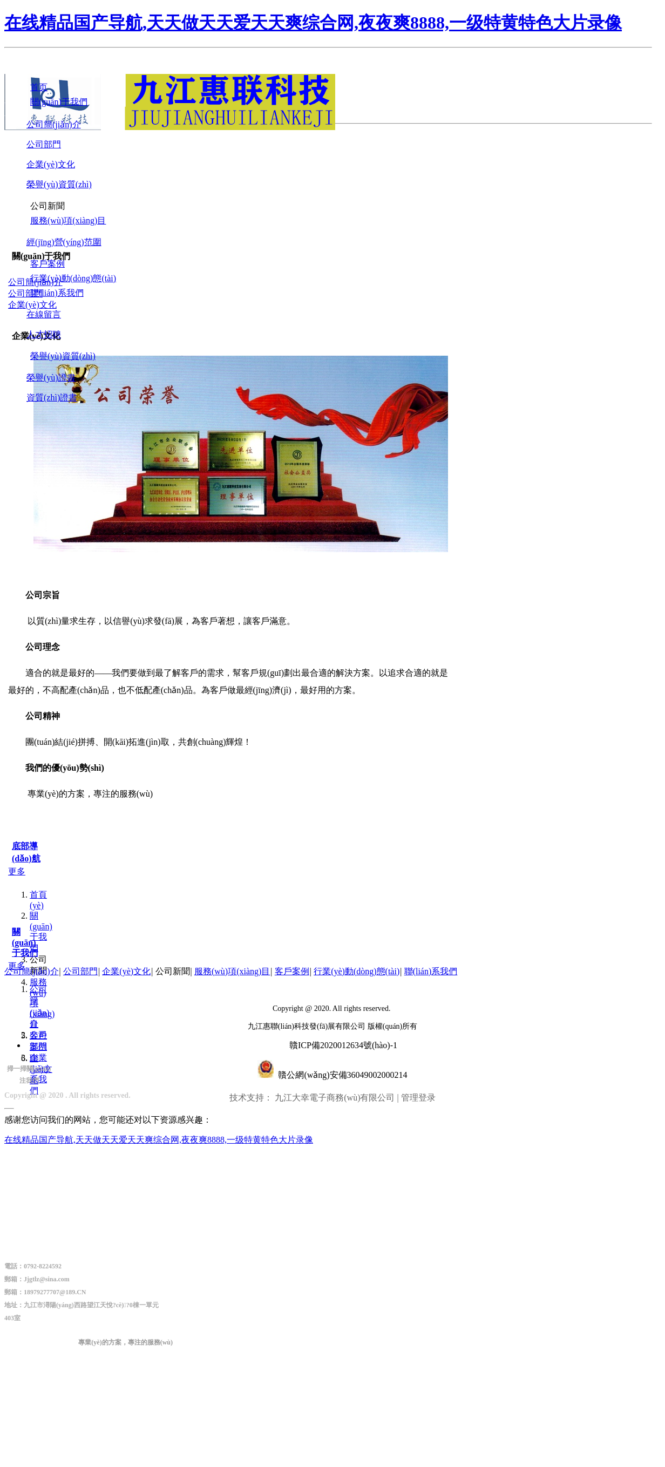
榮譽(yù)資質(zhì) (59, 184)
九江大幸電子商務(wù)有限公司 (335, 1097)
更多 (16, 871)
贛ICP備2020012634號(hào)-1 (343, 1045)
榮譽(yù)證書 (51, 377)
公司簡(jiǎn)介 (53, 124)
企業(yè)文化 (50, 164)
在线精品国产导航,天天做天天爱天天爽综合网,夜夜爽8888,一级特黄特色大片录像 (313, 22)
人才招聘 (43, 334)
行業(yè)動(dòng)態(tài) (356, 971)
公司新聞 (172, 971)
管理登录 (418, 1097)
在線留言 (43, 314)
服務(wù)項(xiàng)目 (232, 971)
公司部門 (43, 144)
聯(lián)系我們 (431, 971)
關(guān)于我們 (41, 932)
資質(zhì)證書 (51, 397)
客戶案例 (292, 971)
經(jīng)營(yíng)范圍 (63, 242)
